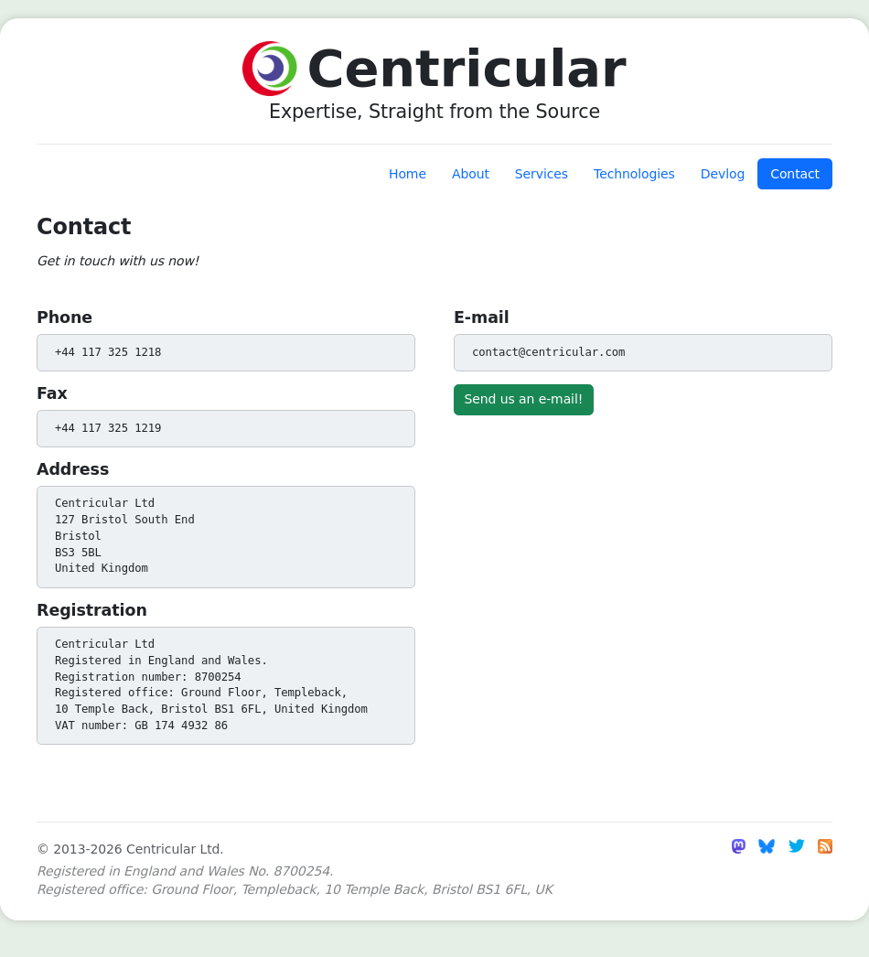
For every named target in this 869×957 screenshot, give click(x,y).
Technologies (634, 174)
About (470, 174)
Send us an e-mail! (524, 399)
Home (407, 174)
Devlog (723, 174)
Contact (795, 174)
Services (541, 174)
